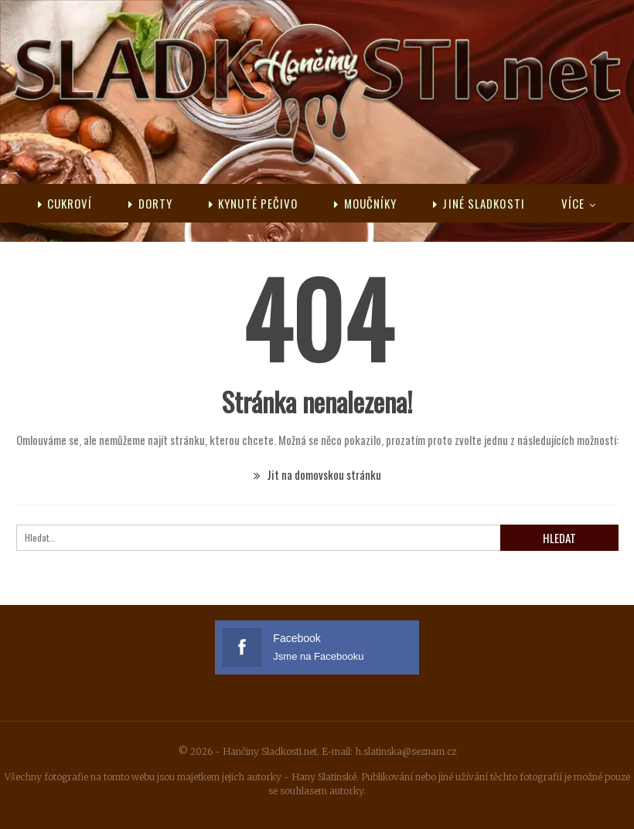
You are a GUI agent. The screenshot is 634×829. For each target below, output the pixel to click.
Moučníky (365, 203)
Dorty (150, 203)
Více (573, 203)
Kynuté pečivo (253, 203)
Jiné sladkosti (479, 203)
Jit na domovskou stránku (317, 474)
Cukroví (65, 203)
